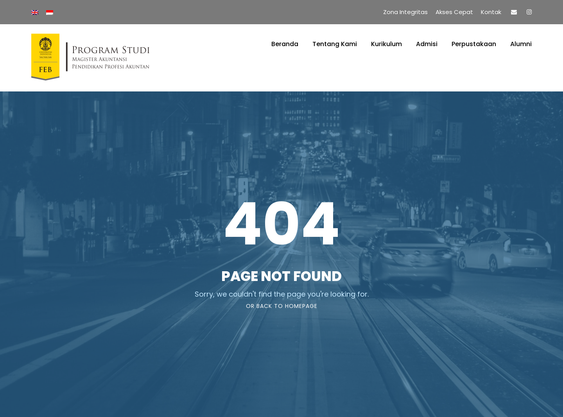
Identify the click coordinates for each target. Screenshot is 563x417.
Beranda (284, 43)
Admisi (426, 43)
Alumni (521, 43)
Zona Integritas (405, 12)
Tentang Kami (334, 43)
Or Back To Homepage (281, 306)
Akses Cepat (454, 12)
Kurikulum (386, 43)
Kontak (491, 12)
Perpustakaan (474, 43)
